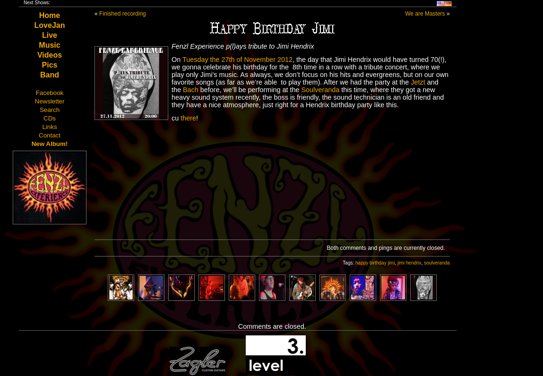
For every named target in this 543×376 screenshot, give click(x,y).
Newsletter (50, 101)
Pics (50, 65)
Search (50, 109)
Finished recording (122, 13)
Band (49, 75)
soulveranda (436, 262)
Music (49, 45)
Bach (190, 90)
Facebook (50, 92)
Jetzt (418, 82)
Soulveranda (320, 90)
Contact (49, 135)
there (188, 118)
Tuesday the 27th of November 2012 (237, 59)
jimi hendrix (409, 262)
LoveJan (49, 25)
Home (49, 15)
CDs (49, 118)
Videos (49, 55)
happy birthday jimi (375, 262)
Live (49, 35)
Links (49, 126)
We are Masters (425, 13)
